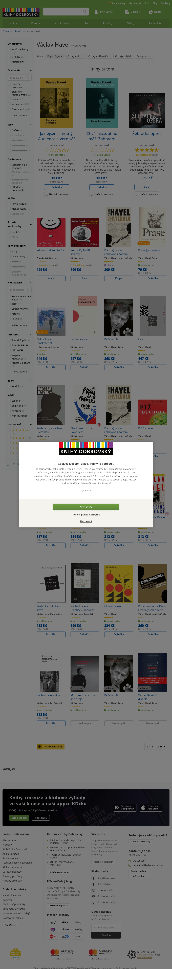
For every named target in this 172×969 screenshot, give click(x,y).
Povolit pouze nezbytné (86, 514)
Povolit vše (86, 507)
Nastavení (86, 521)
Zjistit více (86, 490)
